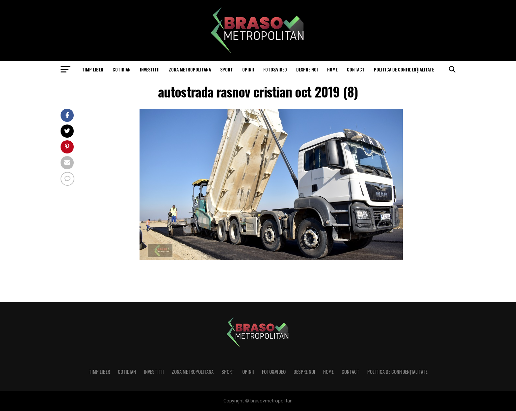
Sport (226, 69)
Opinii (248, 69)
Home (332, 69)
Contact (356, 69)
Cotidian (122, 69)
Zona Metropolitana (190, 69)
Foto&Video (275, 69)
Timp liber (92, 69)
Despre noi (307, 69)
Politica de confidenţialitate (404, 69)
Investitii (150, 69)
